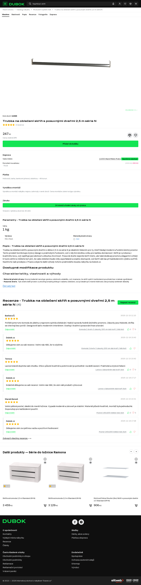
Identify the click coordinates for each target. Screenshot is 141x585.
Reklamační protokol (12, 567)
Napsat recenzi (127, 302)
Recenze (32, 14)
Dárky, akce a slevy (80, 534)
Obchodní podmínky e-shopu (16, 556)
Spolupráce (77, 556)
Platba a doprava (80, 538)
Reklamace (8, 563)
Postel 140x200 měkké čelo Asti (110, 413)
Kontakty (7, 534)
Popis (24, 14)
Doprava (53, 14)
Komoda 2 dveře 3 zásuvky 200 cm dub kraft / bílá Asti (101, 329)
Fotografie (42, 14)
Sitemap (76, 563)
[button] (131, 451)
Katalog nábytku (23, 10)
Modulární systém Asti (42, 10)
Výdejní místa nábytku (13, 538)
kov (77, 239)
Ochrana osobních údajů (83, 560)
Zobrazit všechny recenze (17, 438)
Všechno (5, 14)
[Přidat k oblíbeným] (135, 135)
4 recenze (20, 125)
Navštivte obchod (129, 159)
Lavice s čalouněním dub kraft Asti (110, 370)
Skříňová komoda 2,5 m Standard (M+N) (19, 498)
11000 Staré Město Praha (110, 159)
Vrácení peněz (9, 571)
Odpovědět (10, 329)
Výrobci (75, 567)
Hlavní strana (8, 10)
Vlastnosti (15, 14)
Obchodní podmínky (12, 560)
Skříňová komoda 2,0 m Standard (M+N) (64, 498)
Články (6, 545)
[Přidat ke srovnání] (129, 135)
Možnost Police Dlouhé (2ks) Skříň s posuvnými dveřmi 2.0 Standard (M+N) (116, 499)
